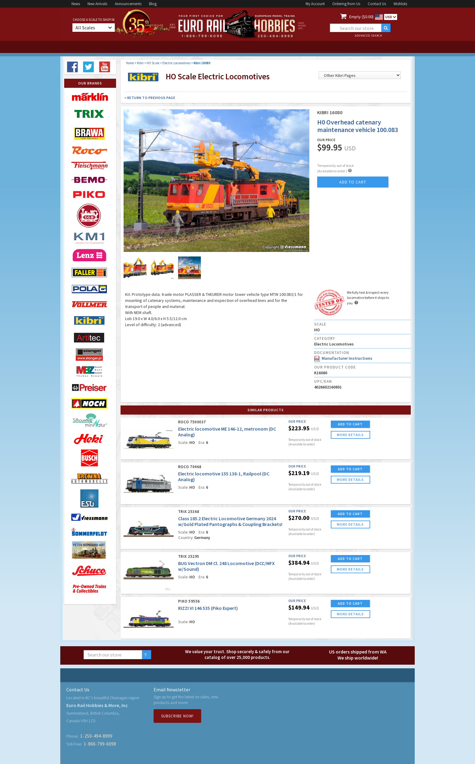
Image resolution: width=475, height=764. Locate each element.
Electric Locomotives (176, 63)
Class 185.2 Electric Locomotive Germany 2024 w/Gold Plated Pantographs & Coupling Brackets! (230, 521)
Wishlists (400, 3)
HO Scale (153, 63)
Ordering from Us (346, 3)
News (75, 3)
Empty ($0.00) (361, 16)
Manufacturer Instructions (343, 358)
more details (350, 434)
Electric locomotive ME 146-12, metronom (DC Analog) (227, 432)
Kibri (140, 63)
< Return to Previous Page (149, 97)
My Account (315, 3)
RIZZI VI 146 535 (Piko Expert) (208, 608)
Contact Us (377, 3)
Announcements (128, 3)
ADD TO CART (350, 424)
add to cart (352, 182)
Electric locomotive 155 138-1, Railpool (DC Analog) (223, 476)
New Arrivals (97, 3)
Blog (153, 3)
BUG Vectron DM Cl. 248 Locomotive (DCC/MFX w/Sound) (226, 566)
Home (130, 63)
